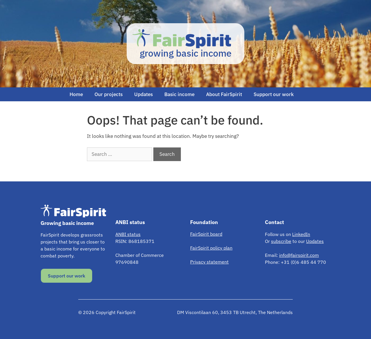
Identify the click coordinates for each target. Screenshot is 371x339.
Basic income (179, 94)
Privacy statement (209, 262)
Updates (143, 94)
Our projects (108, 94)
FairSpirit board (206, 234)
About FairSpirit (224, 94)
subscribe (281, 241)
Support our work (274, 94)
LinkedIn (301, 234)
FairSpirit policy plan (211, 248)
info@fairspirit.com (299, 255)
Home (76, 94)
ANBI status (128, 234)
